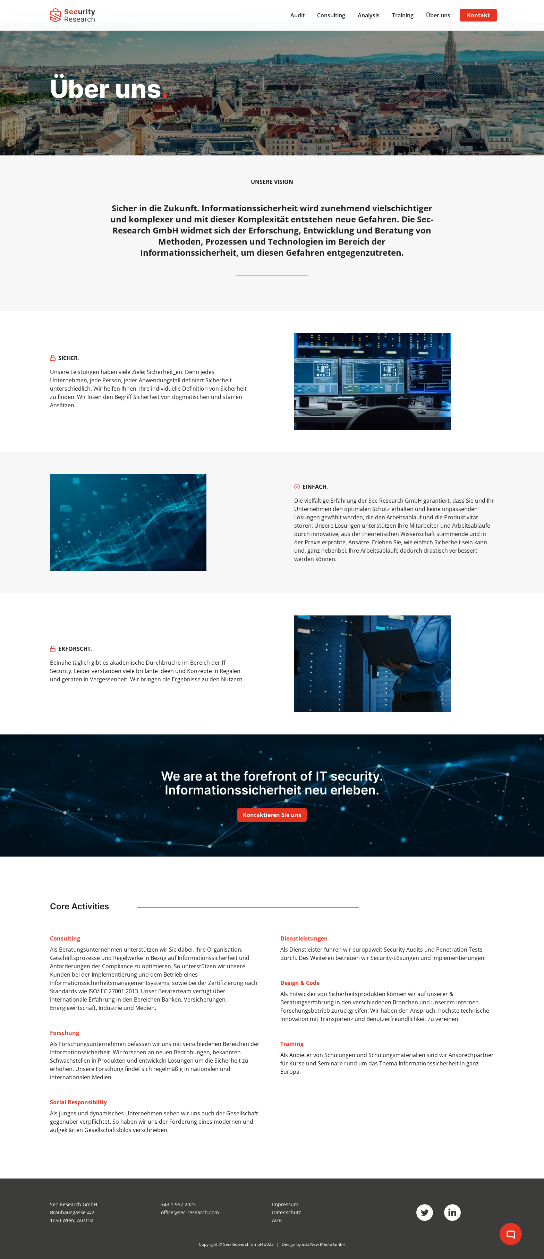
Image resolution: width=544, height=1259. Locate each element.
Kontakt (478, 15)
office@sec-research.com (190, 1212)
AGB (277, 1220)
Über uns (438, 15)
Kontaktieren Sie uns (272, 815)
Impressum (285, 1204)
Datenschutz (286, 1212)
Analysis (369, 15)
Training (403, 15)
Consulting (331, 15)
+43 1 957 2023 (178, 1204)
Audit (297, 15)
